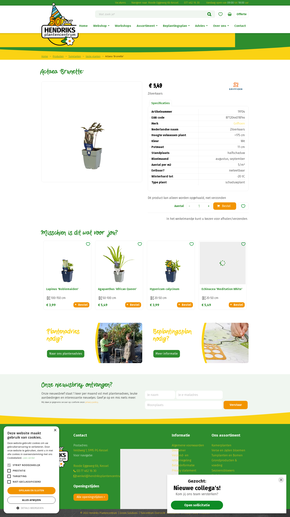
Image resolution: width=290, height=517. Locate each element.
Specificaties (160, 103)
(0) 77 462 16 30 (86, 471)
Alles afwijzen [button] (31, 500)
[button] (31, 508)
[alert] (31, 469)
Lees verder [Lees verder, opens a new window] (29, 457)
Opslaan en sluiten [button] (31, 490)
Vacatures (120, 2)
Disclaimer (179, 450)
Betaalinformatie (183, 465)
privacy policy (91, 402)
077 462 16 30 (192, 2)
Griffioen (239, 123)
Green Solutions (129, 513)
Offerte (241, 14)
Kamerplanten (221, 445)
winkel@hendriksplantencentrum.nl (101, 476)
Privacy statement (184, 470)
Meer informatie (167, 353)
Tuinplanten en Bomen (227, 455)
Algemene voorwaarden (188, 445)
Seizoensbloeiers (223, 470)
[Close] (281, 480)
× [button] (55, 430)
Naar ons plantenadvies (65, 353)
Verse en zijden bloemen (228, 450)
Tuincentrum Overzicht (152, 513)
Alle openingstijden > (91, 497)
